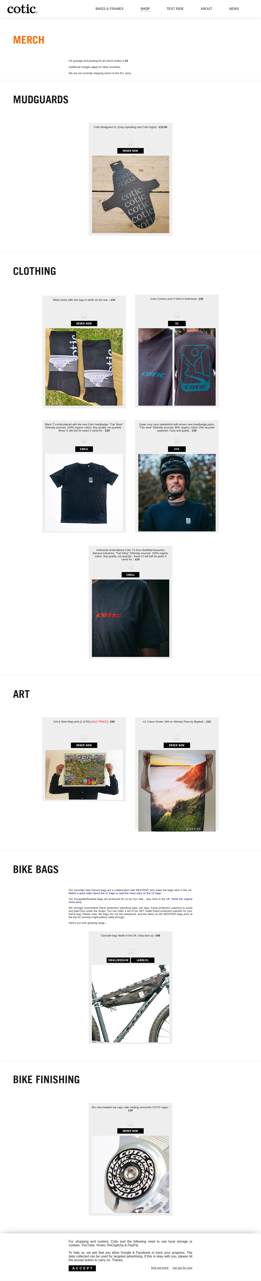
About (206, 9)
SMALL (84, 449)
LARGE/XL (143, 960)
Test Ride (175, 9)
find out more (159, 1267)
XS (177, 323)
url (131, 144)
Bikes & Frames (109, 9)
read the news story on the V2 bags (140, 893)
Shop (145, 9)
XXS (176, 449)
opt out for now (182, 1267)
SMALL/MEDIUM (118, 960)
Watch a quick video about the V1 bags (92, 893)
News (234, 9)
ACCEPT (82, 1268)
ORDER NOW (130, 150)
